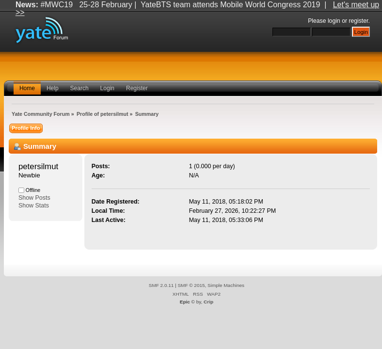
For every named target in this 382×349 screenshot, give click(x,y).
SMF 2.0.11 (161, 285)
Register (137, 88)
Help (53, 88)
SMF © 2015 (191, 285)
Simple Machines (225, 285)
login (334, 20)
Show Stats (33, 205)
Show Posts (34, 197)
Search (79, 88)
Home (27, 88)
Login (107, 88)
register (358, 20)
